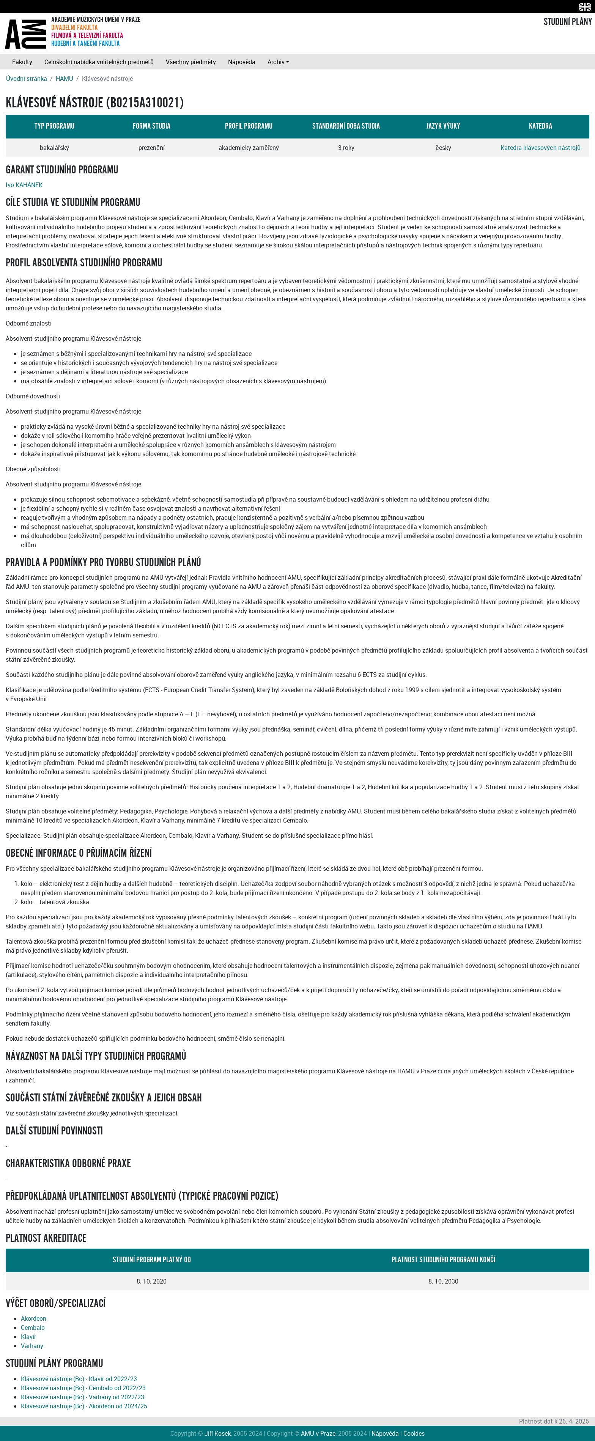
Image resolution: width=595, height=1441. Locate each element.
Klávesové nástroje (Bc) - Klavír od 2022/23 (79, 1379)
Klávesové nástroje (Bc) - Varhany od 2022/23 (82, 1397)
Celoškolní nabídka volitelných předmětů (99, 62)
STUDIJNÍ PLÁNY (568, 22)
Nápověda (241, 62)
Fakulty (22, 62)
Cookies (414, 1433)
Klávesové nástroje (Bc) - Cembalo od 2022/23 (83, 1388)
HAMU (64, 78)
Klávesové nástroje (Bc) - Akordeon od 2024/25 (84, 1406)
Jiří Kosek (218, 1433)
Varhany (32, 1346)
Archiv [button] (276, 62)
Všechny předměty (191, 62)
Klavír (28, 1336)
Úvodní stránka (26, 78)
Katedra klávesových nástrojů (541, 147)
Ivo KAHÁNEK (24, 185)
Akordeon (33, 1318)
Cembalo (33, 1327)
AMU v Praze (318, 1433)
